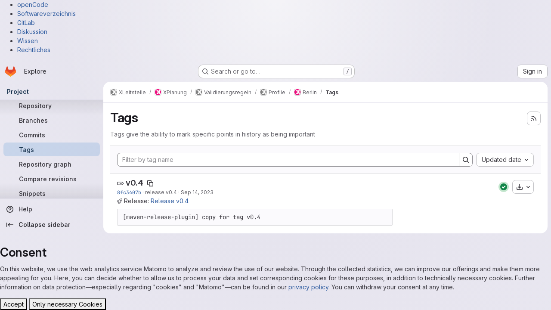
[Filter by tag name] (288, 160)
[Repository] (51, 105)
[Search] (466, 160)
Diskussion (32, 31)
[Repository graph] (51, 164)
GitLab (26, 22)
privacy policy (308, 287)
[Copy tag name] (150, 183)
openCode (32, 4)
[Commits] (51, 135)
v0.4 (134, 183)
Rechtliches (33, 49)
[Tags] (51, 149)
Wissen (27, 40)
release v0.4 (161, 192)
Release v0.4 (170, 201)
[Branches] (51, 120)
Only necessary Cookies (67, 304)
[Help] (51, 209)
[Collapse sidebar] (51, 225)
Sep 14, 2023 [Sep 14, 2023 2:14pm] (197, 192)
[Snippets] (51, 193)
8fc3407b (129, 192)
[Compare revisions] (51, 179)
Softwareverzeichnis (46, 13)
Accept (13, 304)
